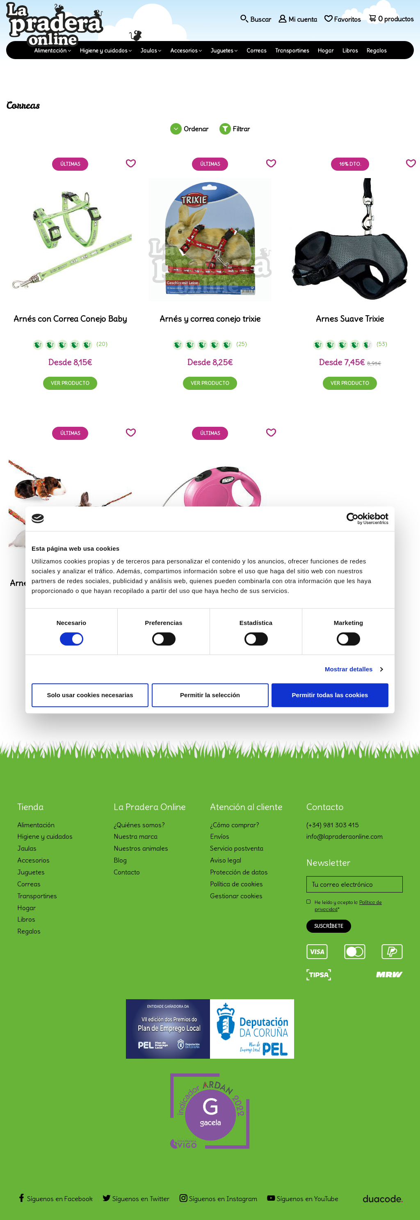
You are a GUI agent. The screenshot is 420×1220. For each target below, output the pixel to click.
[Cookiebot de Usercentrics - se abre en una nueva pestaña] (352, 519)
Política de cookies (236, 884)
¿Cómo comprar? (234, 825)
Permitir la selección (210, 694)
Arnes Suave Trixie (350, 318)
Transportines (292, 50)
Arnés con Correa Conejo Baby (70, 318)
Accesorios (183, 50)
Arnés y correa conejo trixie (210, 318)
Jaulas (149, 50)
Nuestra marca (136, 836)
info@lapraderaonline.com (344, 836)
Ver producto (70, 383)
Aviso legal (225, 860)
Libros (350, 50)
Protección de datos (239, 872)
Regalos (376, 50)
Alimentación (50, 50)
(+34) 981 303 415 (332, 825)
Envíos (219, 836)
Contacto (127, 872)
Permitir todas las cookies (330, 694)
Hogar (325, 50)
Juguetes (222, 50)
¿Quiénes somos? (139, 825)
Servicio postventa (236, 848)
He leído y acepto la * (348, 905)
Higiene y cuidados (103, 50)
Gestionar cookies (236, 896)
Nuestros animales (141, 848)
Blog (120, 860)
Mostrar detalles (349, 669)
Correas (256, 50)
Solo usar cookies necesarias (90, 694)
